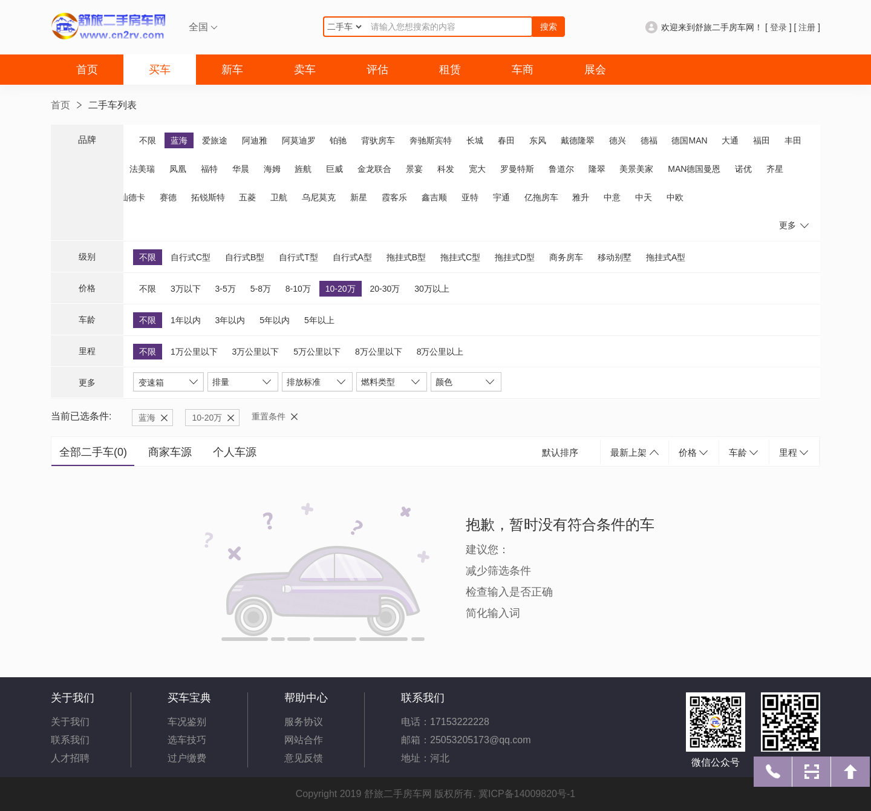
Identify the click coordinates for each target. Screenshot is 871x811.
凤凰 (177, 169)
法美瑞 (142, 169)
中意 (612, 197)
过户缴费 (187, 758)
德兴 (617, 140)
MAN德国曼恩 (694, 169)
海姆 (272, 169)
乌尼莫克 (319, 197)
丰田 (793, 140)
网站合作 (303, 740)
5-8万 (260, 289)
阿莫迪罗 (299, 140)
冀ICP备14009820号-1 (526, 794)
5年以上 (319, 320)
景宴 (414, 169)
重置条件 (268, 416)
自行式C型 (190, 257)
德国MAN (689, 140)
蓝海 (179, 140)
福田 (761, 140)
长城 (474, 140)
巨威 (334, 169)
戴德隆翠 (578, 140)
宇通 (501, 197)
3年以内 (230, 320)
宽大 (477, 169)
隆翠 (597, 169)
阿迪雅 (254, 140)
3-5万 (225, 289)
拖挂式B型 (406, 257)
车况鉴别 (187, 722)
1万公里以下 (194, 351)
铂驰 (338, 140)
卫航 (278, 197)
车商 (522, 70)
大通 (730, 140)
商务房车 (566, 257)
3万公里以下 (255, 351)
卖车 (305, 70)
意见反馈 (303, 758)
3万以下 (186, 289)
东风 (537, 140)
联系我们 (70, 740)
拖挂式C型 (460, 257)
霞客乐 (394, 197)
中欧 (675, 197)
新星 (358, 197)
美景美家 (636, 169)
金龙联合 (374, 169)
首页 (87, 70)
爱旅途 (214, 140)
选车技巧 (187, 740)
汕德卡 (132, 197)
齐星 (774, 169)
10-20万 (340, 289)
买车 (160, 70)
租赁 (450, 70)
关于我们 (70, 722)
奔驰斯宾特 (430, 140)
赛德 (168, 197)
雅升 (580, 197)
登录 (778, 27)
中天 (643, 197)
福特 (209, 169)
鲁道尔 (561, 169)
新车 (232, 70)
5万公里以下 (317, 351)
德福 (649, 140)
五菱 (247, 197)
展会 (595, 70)
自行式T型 (298, 257)
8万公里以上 (440, 351)
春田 (506, 140)
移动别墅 (614, 257)
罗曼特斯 (517, 169)
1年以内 (186, 320)
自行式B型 (244, 257)
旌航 (303, 169)
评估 (377, 70)
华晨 (240, 169)
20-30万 (385, 289)
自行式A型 (352, 257)
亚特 (470, 197)
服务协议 (303, 722)
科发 (445, 169)
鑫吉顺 (434, 197)
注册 (806, 27)
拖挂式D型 (515, 257)
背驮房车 (378, 140)
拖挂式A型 (665, 257)
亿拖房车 (541, 197)
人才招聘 (70, 758)
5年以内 (274, 320)
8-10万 (298, 289)
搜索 (548, 26)
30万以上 (431, 289)
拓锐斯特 (208, 197)
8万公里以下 (378, 351)
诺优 (743, 169)
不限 (147, 140)
